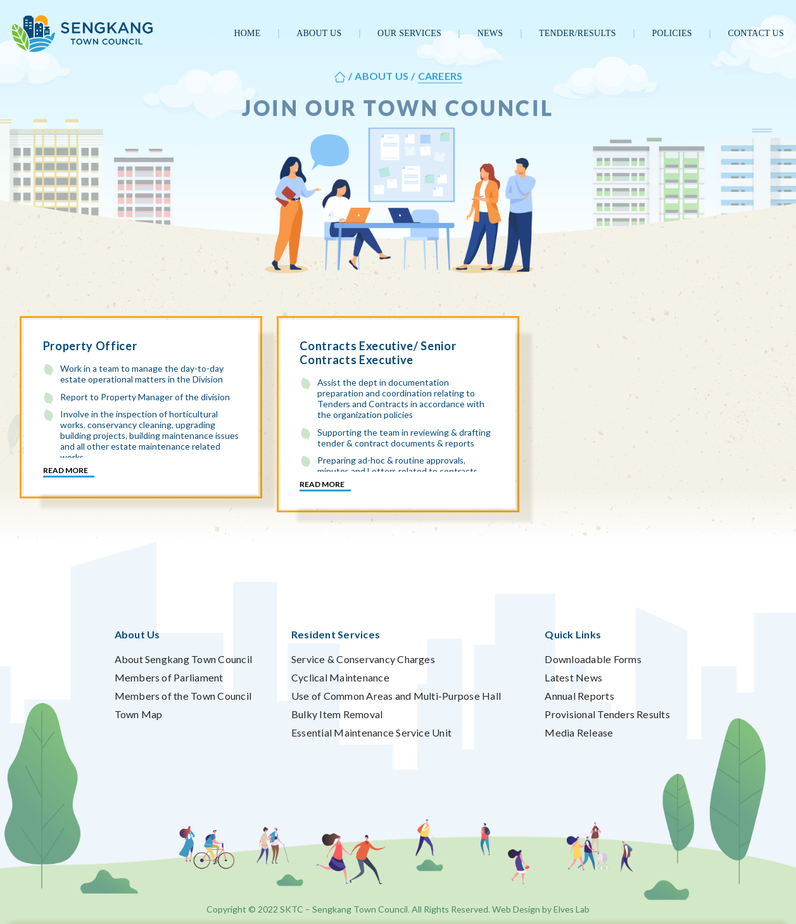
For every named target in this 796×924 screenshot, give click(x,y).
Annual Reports (579, 696)
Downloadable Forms (593, 659)
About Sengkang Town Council (183, 659)
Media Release (579, 732)
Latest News (573, 677)
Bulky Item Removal (336, 714)
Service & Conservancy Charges (363, 659)
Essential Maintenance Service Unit (371, 732)
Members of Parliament (169, 677)
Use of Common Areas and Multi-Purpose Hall (396, 696)
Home (247, 33)
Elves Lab (571, 909)
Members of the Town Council (183, 696)
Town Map (139, 714)
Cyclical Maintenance (340, 677)
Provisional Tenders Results (607, 714)
